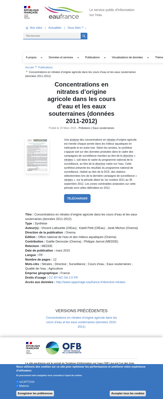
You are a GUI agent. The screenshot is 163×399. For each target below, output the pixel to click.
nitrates (111, 139)
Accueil (29, 67)
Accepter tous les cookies (127, 393)
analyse (74, 139)
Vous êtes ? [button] (75, 27)
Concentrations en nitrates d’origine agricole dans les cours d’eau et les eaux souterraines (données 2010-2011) (81, 322)
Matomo (24, 385)
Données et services (61, 57)
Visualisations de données (128, 57)
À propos (31, 57)
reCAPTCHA (27, 381)
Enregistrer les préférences (35, 393)
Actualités (54, 27)
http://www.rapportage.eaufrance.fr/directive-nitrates (90, 282)
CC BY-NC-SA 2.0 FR (63, 277)
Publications (92, 57)
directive (128, 155)
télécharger (77, 198)
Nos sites (36, 27)
